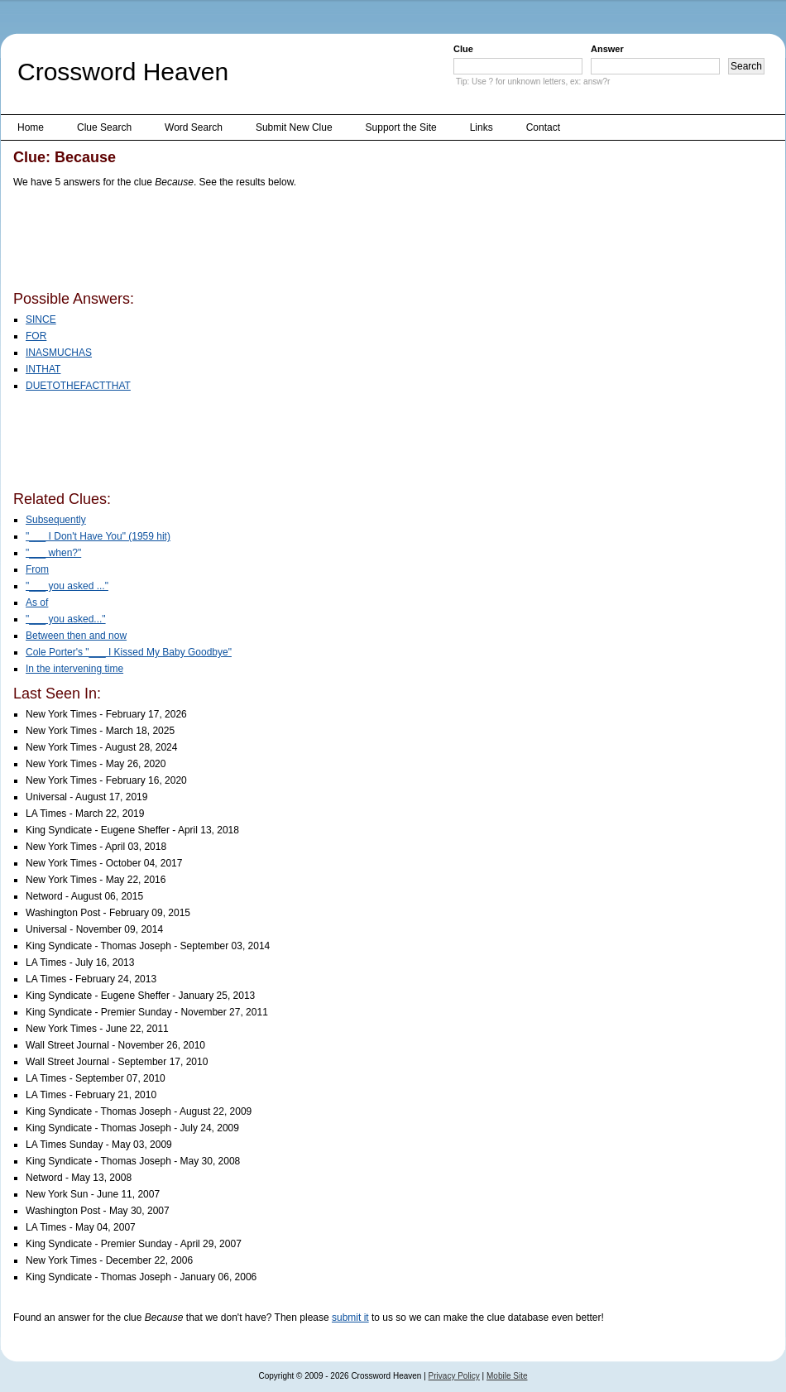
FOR (36, 336)
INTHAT (43, 369)
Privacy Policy (454, 1375)
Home (30, 127)
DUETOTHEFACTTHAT (78, 385)
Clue (463, 49)
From (37, 569)
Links (481, 127)
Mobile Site (506, 1375)
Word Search (194, 127)
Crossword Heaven (122, 71)
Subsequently (56, 520)
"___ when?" (53, 553)
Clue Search (104, 127)
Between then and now (76, 635)
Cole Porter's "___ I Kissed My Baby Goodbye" (129, 652)
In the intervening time (74, 668)
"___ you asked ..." (67, 586)
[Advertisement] (314, 242)
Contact (543, 127)
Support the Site (401, 127)
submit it (350, 1317)
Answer (607, 49)
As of (37, 602)
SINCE (41, 319)
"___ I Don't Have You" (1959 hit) (98, 536)
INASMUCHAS (59, 352)
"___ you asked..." (66, 619)
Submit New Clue (294, 127)
